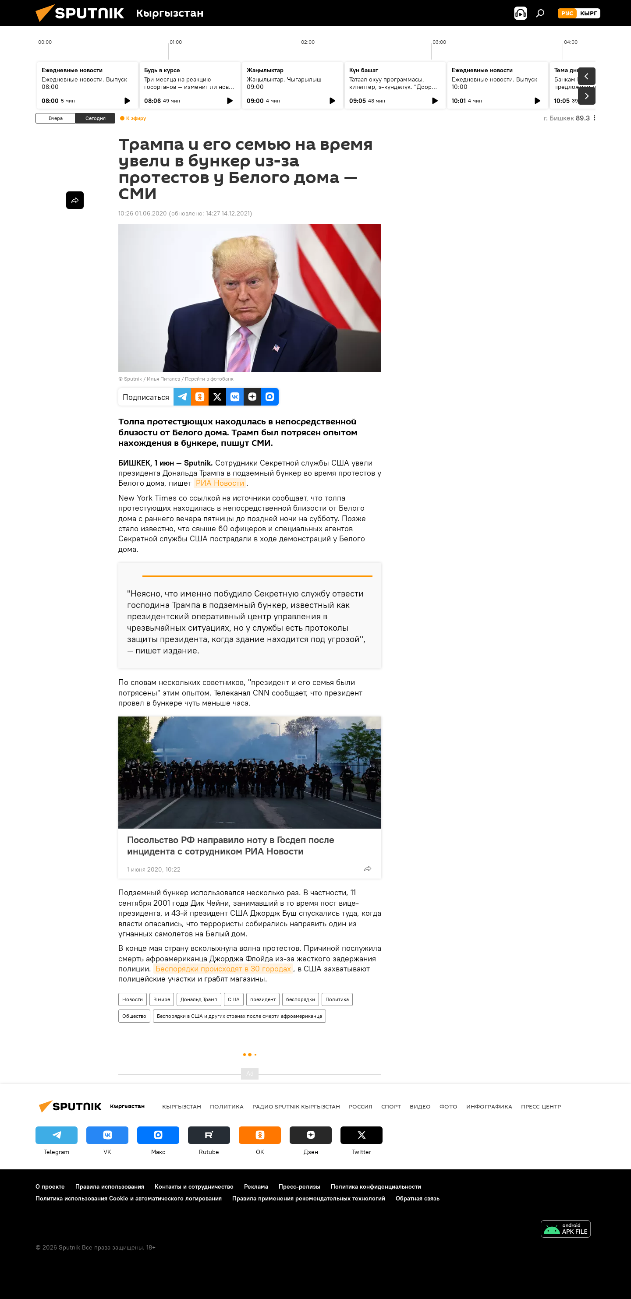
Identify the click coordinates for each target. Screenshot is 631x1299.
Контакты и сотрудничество (194, 1186)
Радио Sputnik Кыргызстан (296, 1106)
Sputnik (133, 378)
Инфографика (489, 1106)
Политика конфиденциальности (376, 1186)
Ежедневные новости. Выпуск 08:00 (84, 83)
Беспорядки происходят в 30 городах (223, 969)
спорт (391, 1106)
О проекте (50, 1186)
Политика (337, 999)
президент (263, 999)
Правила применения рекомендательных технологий (308, 1198)
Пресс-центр (541, 1106)
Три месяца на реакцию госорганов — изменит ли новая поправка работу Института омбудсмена (189, 90)
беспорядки (300, 999)
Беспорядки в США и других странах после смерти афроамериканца (239, 1016)
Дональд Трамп (199, 999)
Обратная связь (418, 1198)
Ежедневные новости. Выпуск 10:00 (494, 83)
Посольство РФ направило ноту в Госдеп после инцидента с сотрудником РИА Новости (230, 845)
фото (448, 1106)
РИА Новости (220, 483)
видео (420, 1106)
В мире (161, 999)
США (234, 999)
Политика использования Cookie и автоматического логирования (128, 1198)
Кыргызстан (181, 1106)
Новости (132, 999)
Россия (360, 1106)
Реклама (256, 1186)
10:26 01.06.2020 (142, 213)
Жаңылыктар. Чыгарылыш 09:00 (284, 83)
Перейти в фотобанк (209, 378)
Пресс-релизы (299, 1186)
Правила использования (109, 1186)
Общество (134, 1016)
